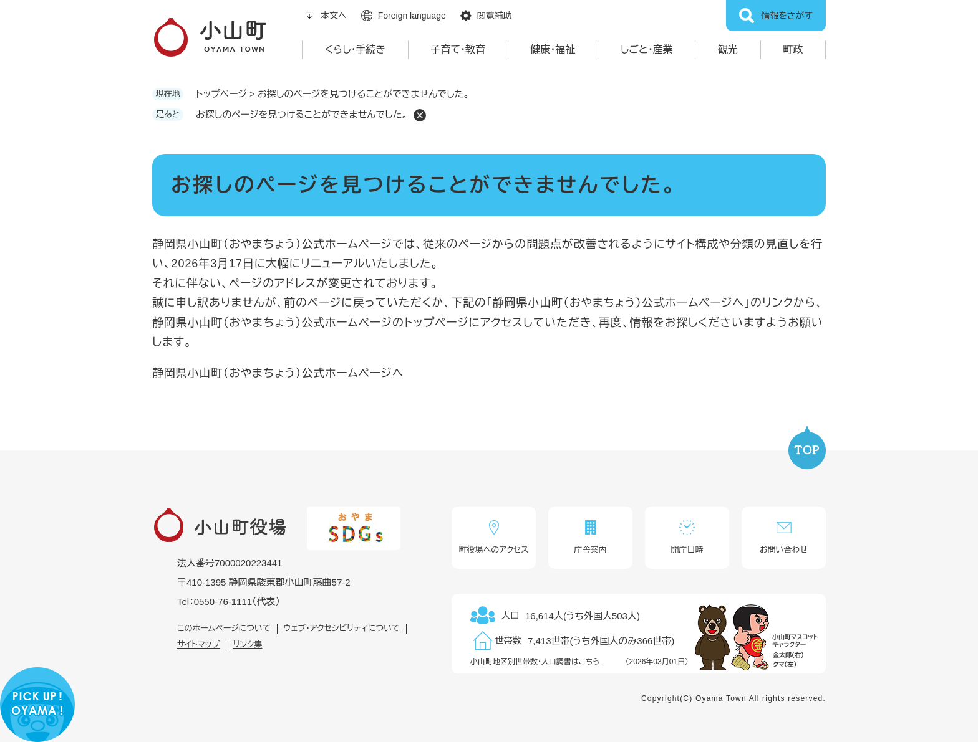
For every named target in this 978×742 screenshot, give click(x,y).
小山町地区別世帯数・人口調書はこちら (534, 661)
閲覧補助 (494, 16)
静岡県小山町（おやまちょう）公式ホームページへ (278, 373)
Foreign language (412, 16)
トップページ (221, 93)
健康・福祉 (552, 49)
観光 (728, 49)
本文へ (334, 16)
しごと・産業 (647, 49)
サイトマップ (198, 644)
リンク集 (247, 644)
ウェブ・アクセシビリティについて (342, 628)
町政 (793, 49)
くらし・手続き (355, 49)
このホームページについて (224, 628)
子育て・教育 (458, 49)
